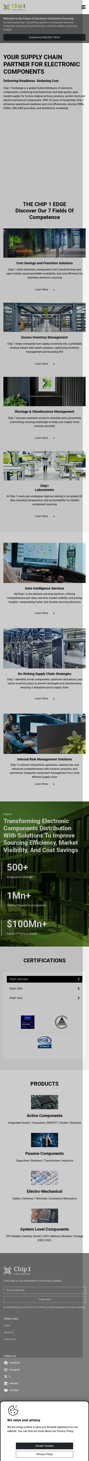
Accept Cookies (44, 1445)
